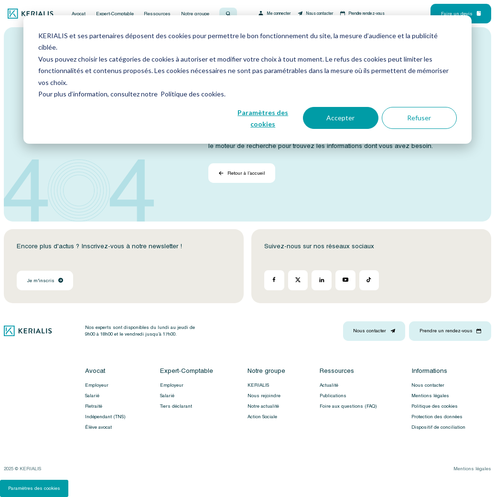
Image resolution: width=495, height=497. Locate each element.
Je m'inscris (45, 281)
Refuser (419, 118)
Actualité (329, 385)
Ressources (157, 14)
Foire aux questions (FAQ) (348, 406)
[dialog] (247, 79)
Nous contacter (315, 13)
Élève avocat (98, 427)
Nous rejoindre (264, 396)
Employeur (96, 385)
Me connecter (274, 13)
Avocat (79, 14)
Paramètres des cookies (262, 118)
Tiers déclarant (176, 406)
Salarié (92, 396)
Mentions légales (430, 396)
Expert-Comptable (115, 14)
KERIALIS (258, 385)
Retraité (93, 406)
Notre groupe (195, 14)
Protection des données (437, 417)
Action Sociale (262, 417)
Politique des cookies (434, 406)
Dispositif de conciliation (438, 427)
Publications (333, 396)
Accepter (340, 118)
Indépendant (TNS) (105, 417)
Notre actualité (263, 406)
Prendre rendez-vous (362, 13)
